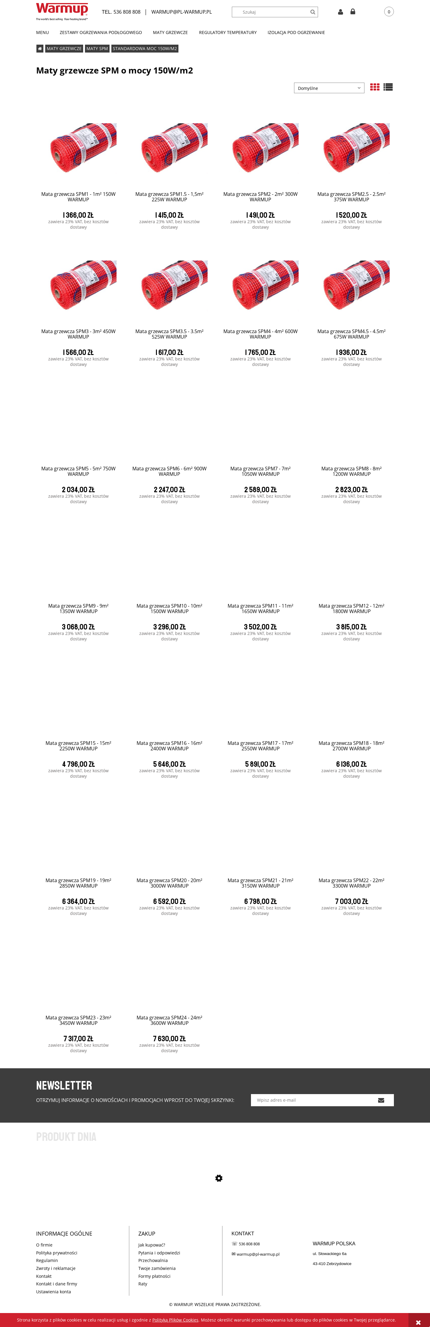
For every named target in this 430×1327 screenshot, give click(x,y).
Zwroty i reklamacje (56, 1268)
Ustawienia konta (53, 1292)
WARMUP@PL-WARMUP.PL (181, 12)
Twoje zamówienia (157, 1268)
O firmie (44, 1245)
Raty (142, 1284)
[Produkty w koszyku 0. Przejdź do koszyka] (384, 12)
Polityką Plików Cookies (175, 1320)
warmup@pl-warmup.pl (258, 1254)
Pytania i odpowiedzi (159, 1253)
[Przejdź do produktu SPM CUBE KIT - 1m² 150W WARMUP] (215, 1210)
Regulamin (47, 1260)
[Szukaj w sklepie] (278, 12)
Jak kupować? (151, 1245)
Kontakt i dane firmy (56, 1284)
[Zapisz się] (381, 1100)
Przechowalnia (153, 1260)
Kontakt (44, 1276)
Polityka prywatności (56, 1253)
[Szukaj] (312, 12)
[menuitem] (45, 32)
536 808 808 (127, 12)
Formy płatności (154, 1276)
